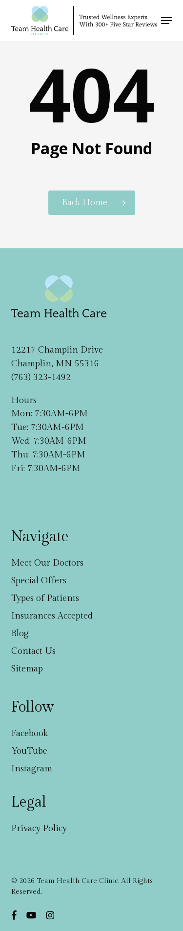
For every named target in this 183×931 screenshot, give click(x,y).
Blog (20, 633)
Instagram (31, 769)
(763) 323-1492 (41, 377)
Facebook (29, 733)
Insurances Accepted (52, 616)
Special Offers (38, 580)
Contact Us (33, 651)
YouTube (29, 751)
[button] (166, 20)
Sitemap (27, 669)
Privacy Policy (39, 828)
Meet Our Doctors (47, 563)
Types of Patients (45, 598)
